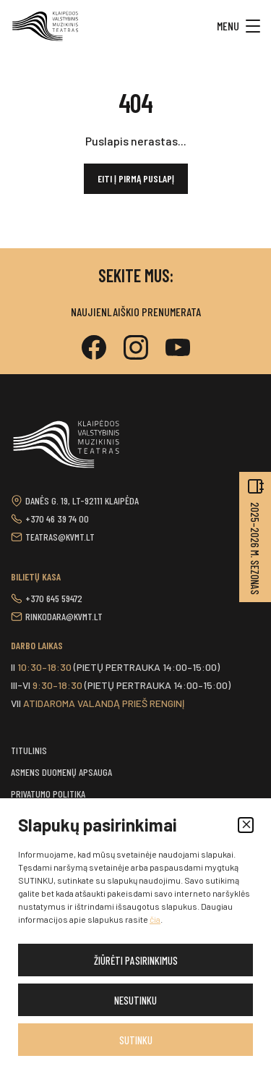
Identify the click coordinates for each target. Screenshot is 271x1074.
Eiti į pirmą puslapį (136, 178)
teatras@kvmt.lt (60, 536)
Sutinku (135, 1039)
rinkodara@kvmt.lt (64, 616)
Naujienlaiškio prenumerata (136, 311)
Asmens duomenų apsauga (61, 772)
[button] (245, 825)
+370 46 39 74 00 (57, 518)
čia (155, 919)
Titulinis (29, 750)
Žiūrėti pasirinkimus (136, 960)
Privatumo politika (48, 793)
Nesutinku (135, 1000)
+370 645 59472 (53, 598)
